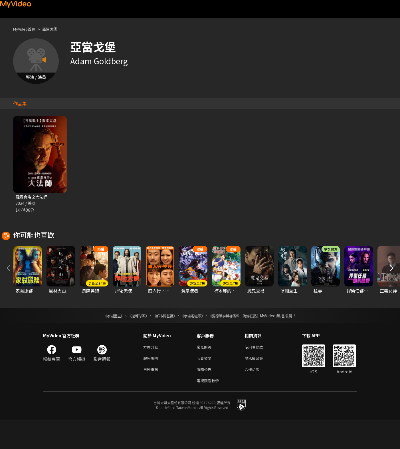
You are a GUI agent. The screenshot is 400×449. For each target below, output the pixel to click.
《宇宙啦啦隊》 (194, 341)
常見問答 (205, 373)
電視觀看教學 (209, 409)
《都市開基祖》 (162, 341)
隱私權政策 (258, 385)
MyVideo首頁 (26, 29)
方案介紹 (151, 373)
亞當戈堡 (54, 29)
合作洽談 (256, 397)
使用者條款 (258, 373)
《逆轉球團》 (132, 341)
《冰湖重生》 (104, 341)
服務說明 (151, 385)
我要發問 (205, 385)
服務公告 (205, 397)
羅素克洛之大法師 (32, 197)
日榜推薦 (151, 397)
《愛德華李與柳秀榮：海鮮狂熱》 (242, 341)
